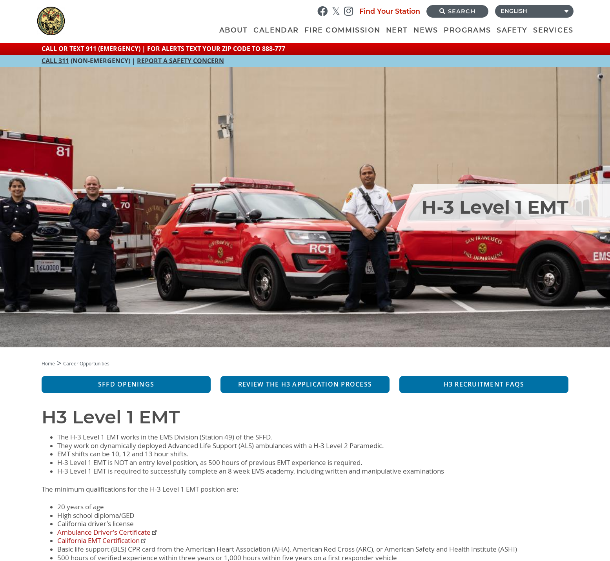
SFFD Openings (126, 384)
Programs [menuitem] (467, 30)
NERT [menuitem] (397, 30)
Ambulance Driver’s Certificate (104, 532)
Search (457, 11)
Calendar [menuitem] (276, 30)
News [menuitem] (425, 30)
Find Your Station (389, 11)
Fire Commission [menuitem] (342, 30)
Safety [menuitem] (512, 30)
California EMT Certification (98, 540)
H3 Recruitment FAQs (484, 384)
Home (48, 364)
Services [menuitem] (553, 30)
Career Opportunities (86, 364)
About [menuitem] (233, 30)
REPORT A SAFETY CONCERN (180, 60)
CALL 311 (55, 60)
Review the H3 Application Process (305, 384)
